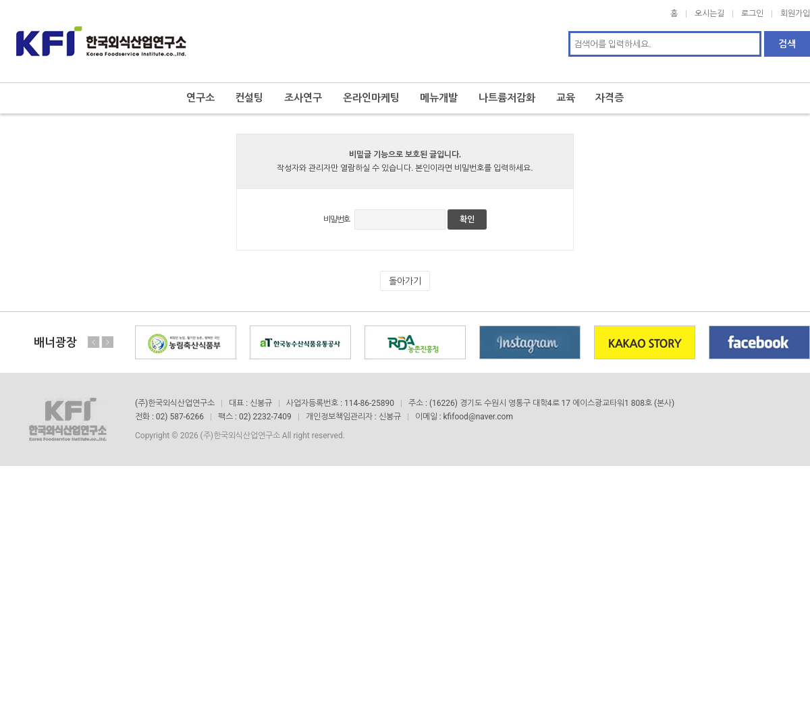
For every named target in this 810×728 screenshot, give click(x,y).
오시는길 (709, 13)
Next (107, 329)
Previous (94, 329)
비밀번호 (336, 207)
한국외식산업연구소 (101, 35)
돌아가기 (405, 269)
